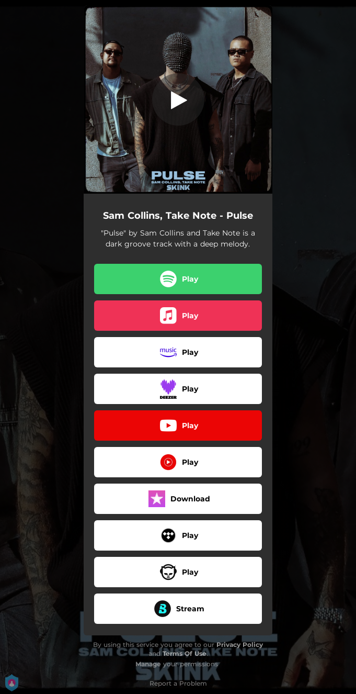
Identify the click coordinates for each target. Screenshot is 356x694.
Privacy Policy (239, 644)
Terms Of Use (184, 653)
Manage (148, 664)
